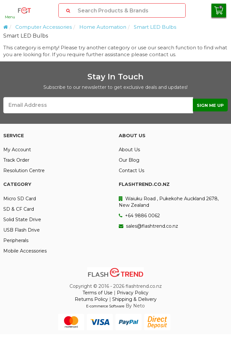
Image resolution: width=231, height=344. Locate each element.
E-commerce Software (105, 306)
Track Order (16, 160)
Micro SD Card (19, 199)
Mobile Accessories (25, 251)
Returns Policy (91, 299)
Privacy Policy (132, 293)
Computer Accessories (43, 27)
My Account (17, 150)
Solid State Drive (22, 219)
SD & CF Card (18, 209)
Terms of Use (98, 293)
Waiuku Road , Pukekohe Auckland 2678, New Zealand (169, 202)
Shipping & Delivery (134, 299)
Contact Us (131, 170)
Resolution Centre (24, 170)
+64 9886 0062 (139, 216)
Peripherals (15, 240)
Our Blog (129, 160)
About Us (129, 150)
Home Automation (102, 27)
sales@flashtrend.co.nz (148, 226)
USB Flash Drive (21, 230)
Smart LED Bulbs (155, 27)
